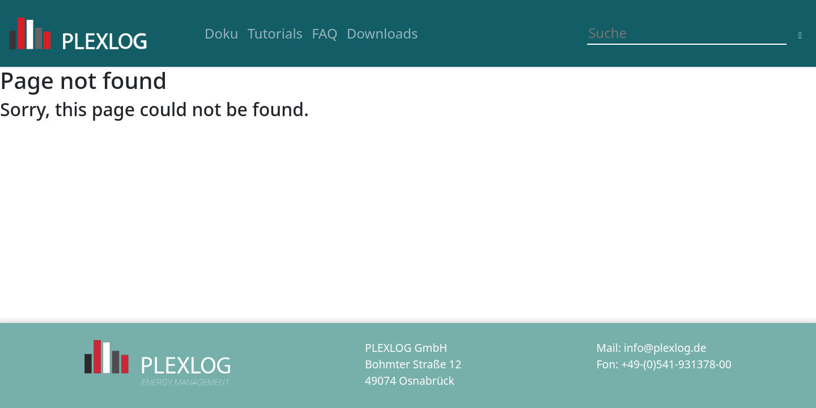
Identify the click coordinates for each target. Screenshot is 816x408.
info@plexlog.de (665, 347)
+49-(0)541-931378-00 (676, 364)
